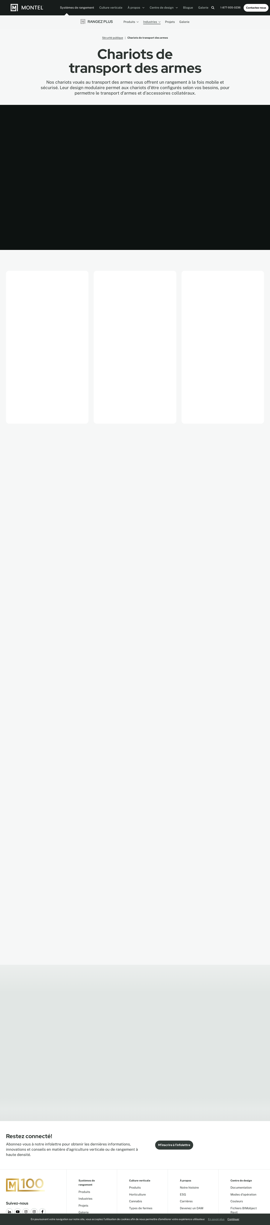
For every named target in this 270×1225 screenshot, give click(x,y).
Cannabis (135, 1201)
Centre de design (164, 7)
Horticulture (137, 1194)
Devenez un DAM (191, 1208)
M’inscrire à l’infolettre (174, 1145)
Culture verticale (110, 7)
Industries (152, 22)
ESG (183, 1194)
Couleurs (236, 1201)
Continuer (233, 1219)
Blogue (188, 7)
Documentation (241, 1187)
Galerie (203, 7)
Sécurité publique (112, 37)
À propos (136, 7)
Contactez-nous (256, 7)
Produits (131, 22)
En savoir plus (216, 1219)
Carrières (186, 1201)
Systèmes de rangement (77, 7)
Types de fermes (140, 1208)
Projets (170, 22)
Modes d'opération (243, 1194)
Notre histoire (189, 1187)
